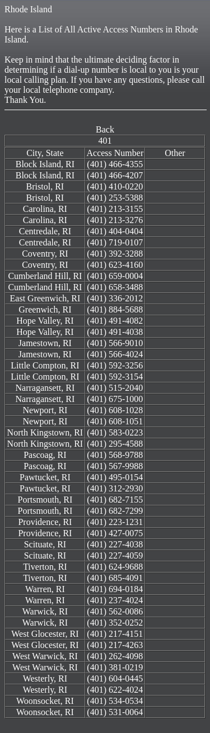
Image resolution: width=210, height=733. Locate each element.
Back (105, 129)
